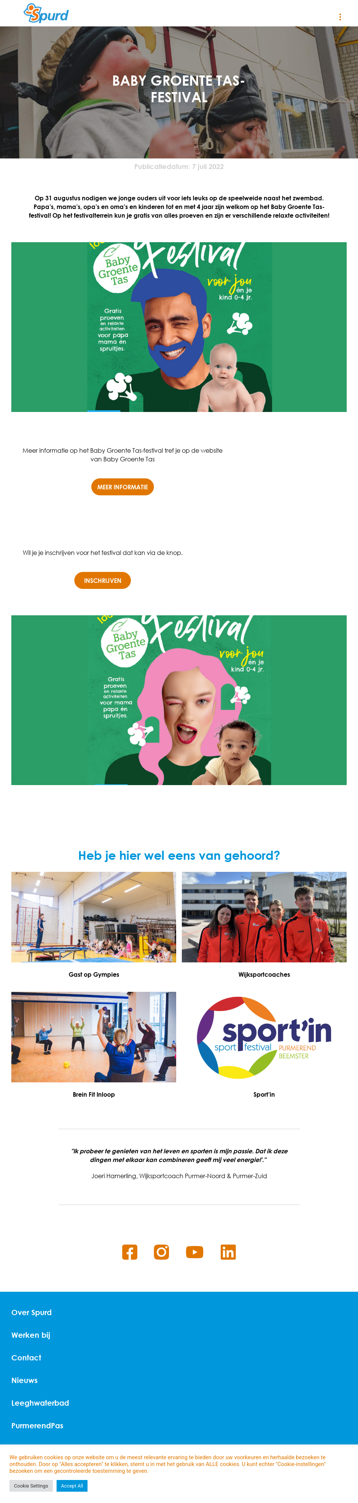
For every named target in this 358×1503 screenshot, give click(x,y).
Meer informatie (122, 486)
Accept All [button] (72, 1486)
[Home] (46, 13)
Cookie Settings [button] (31, 1486)
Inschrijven (102, 580)
